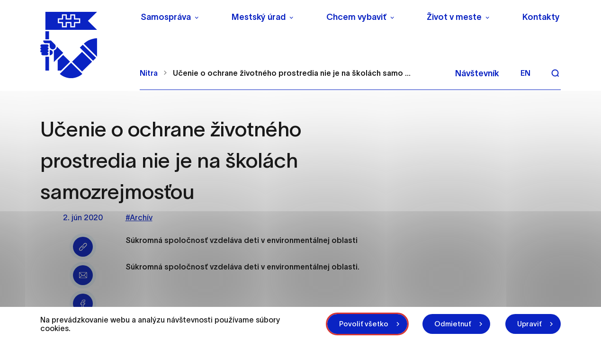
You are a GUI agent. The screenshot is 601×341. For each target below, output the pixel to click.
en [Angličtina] (525, 73)
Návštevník (477, 73)
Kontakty (541, 17)
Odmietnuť (452, 324)
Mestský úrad (259, 17)
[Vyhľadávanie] (555, 73)
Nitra (149, 73)
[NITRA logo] (84, 45)
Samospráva (166, 17)
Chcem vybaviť (356, 17)
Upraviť (529, 324)
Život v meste (454, 17)
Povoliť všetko (363, 324)
